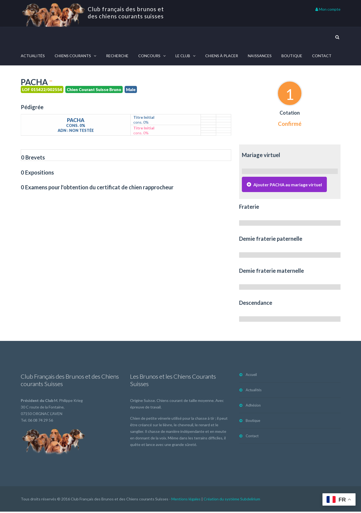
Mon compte (328, 9)
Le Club (182, 55)
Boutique (291, 55)
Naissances (260, 55)
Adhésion (253, 406)
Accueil (251, 376)
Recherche (117, 55)
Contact (321, 55)
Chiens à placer (221, 55)
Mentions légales (186, 500)
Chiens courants (73, 55)
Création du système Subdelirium (232, 500)
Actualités (33, 55)
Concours (149, 55)
